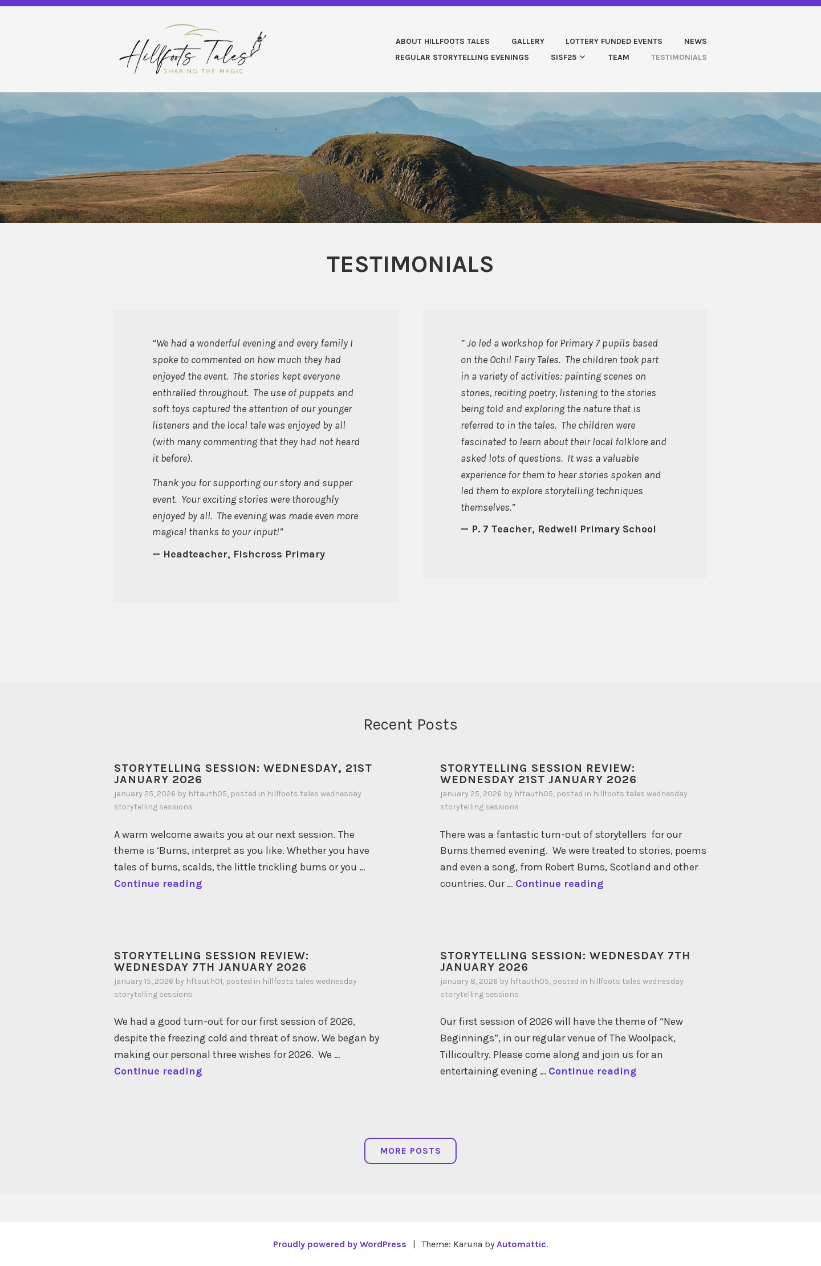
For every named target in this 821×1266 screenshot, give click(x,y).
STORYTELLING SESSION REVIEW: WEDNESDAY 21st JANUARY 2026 (538, 774)
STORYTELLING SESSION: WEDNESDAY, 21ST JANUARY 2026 (243, 774)
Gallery (527, 41)
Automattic (521, 1244)
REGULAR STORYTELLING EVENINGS (462, 57)
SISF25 (563, 57)
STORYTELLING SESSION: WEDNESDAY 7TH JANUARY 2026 (565, 961)
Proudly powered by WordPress (340, 1244)
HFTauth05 (207, 794)
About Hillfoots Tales (443, 41)
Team (618, 57)
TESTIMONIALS (679, 57)
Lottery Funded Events (614, 41)
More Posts (410, 1150)
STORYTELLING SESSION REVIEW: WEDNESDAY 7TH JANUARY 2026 (211, 961)
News (695, 41)
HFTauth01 (204, 981)
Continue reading (158, 883)
